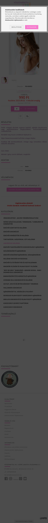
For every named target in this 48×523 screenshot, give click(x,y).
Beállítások (17, 27)
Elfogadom (31, 27)
